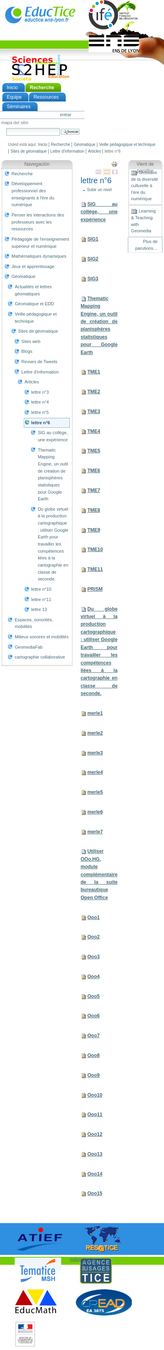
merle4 (95, 772)
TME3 (93, 411)
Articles (94, 151)
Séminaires (19, 106)
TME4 (93, 431)
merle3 (95, 753)
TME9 (93, 530)
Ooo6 (93, 1016)
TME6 (93, 470)
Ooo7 (93, 1035)
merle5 (95, 792)
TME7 (93, 490)
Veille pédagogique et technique (127, 144)
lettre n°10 (41, 589)
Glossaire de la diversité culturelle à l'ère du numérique (144, 185)
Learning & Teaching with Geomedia (143, 220)
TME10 (95, 549)
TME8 (93, 510)
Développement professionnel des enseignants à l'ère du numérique (33, 194)
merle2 (95, 733)
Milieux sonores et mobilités (42, 636)
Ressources (45, 97)
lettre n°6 (40, 422)
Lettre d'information (67, 151)
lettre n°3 (40, 392)
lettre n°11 (41, 599)
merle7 (95, 832)
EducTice (40, 15)
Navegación (36, 164)
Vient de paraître (145, 167)
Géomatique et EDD (34, 303)
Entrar (65, 114)
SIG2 (92, 259)
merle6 (95, 812)
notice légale (82, 1259)
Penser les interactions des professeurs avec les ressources (38, 222)
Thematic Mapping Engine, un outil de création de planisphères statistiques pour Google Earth (53, 475)
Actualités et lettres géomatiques (33, 290)
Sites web (31, 341)
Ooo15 (94, 1193)
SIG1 (92, 239)
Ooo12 (94, 1134)
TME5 (93, 451)
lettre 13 (39, 609)
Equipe (14, 97)
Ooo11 (94, 1114)
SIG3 (92, 278)
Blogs (27, 351)
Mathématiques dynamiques (39, 256)
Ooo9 (93, 1075)
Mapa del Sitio (14, 123)
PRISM (94, 589)
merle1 (95, 713)
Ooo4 (93, 976)
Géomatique (84, 144)
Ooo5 (93, 996)
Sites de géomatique (28, 151)
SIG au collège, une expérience (53, 436)
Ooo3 (93, 956)
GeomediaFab (28, 647)
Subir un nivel (99, 190)
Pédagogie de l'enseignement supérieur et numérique (40, 243)
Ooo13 (94, 1154)
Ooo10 (94, 1095)
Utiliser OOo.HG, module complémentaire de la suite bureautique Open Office (99, 874)
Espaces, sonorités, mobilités (34, 623)
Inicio (12, 87)
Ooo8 (93, 1055)
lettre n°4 (40, 402)
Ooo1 (93, 917)
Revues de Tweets (39, 361)
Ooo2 (93, 937)
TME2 (93, 391)
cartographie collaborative (40, 657)
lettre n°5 (40, 412)
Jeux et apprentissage (33, 266)
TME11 (95, 569)
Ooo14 (94, 1174)
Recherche (42, 87)
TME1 (93, 372)
